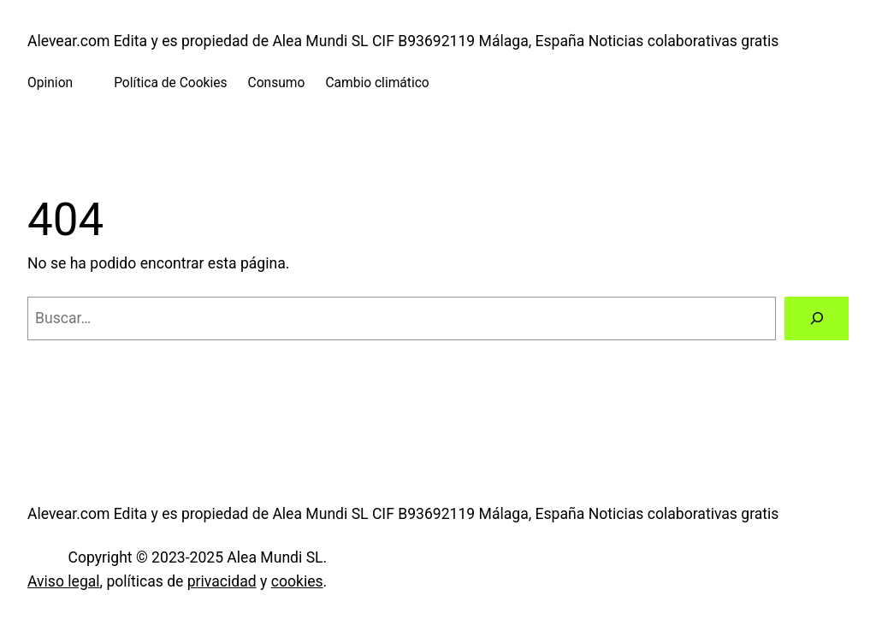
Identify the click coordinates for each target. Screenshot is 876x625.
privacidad (222, 581)
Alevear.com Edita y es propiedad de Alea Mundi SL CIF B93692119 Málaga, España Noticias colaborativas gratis (402, 41)
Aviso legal (63, 581)
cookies (297, 581)
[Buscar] (816, 318)
